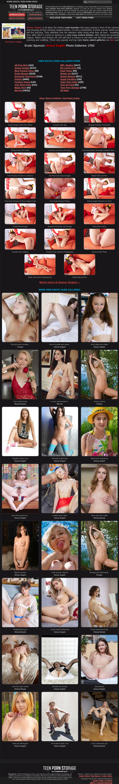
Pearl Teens (66, 71)
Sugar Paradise (68, 79)
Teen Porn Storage (69, 87)
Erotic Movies (35, 18)
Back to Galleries (53, 98)
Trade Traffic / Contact (102, 781)
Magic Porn (20, 87)
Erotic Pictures (17, 18)
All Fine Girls (21, 65)
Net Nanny (95, 776)
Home (41, 98)
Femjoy (18, 79)
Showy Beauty (67, 76)
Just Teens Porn (23, 85)
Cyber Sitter (107, 776)
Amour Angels (22, 68)
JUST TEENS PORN (84, 18)
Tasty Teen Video (69, 82)
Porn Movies (35, 15)
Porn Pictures (17, 15)
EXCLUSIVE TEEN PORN (61, 18)
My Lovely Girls (68, 68)
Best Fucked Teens (24, 71)
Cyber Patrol (84, 776)
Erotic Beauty (22, 73)
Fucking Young (22, 82)
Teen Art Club (67, 85)
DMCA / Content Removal (101, 783)
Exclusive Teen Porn (25, 76)
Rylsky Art (65, 73)
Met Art (18, 90)
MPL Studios (66, 65)
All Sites (64, 90)
